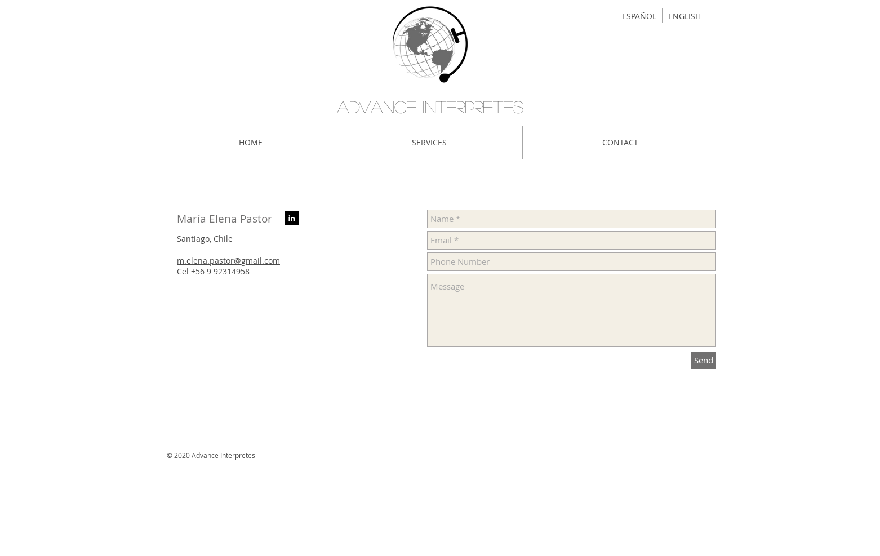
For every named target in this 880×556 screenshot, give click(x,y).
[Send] (703, 360)
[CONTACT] (620, 142)
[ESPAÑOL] (639, 16)
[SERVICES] (429, 142)
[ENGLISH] (684, 16)
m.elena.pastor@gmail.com (228, 260)
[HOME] (251, 142)
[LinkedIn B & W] (292, 218)
